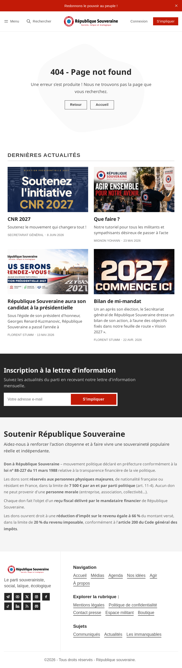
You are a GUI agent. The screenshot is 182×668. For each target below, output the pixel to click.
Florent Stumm (21, 335)
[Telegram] (8, 597)
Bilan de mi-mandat (117, 301)
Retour (76, 105)
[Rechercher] (39, 21)
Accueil (102, 105)
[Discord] (36, 606)
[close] (176, 5)
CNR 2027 (19, 219)
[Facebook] (46, 597)
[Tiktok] (8, 606)
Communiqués (86, 634)
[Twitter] (27, 597)
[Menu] (12, 21)
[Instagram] (36, 597)
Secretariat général (26, 235)
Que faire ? (107, 219)
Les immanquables (144, 634)
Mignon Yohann (107, 240)
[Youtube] (17, 597)
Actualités (113, 634)
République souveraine (115, 660)
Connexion (138, 21)
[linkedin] (17, 606)
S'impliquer (165, 21)
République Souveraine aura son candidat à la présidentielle (47, 304)
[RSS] (27, 606)
